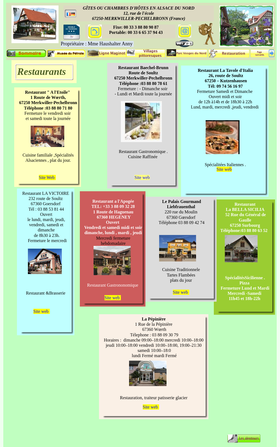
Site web (224, 169)
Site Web (47, 177)
